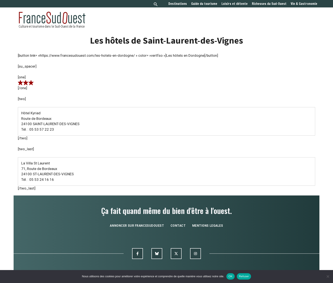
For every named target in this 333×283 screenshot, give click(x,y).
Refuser (244, 276)
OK (231, 276)
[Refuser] (328, 276)
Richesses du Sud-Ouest (269, 4)
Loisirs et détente (235, 4)
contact (178, 225)
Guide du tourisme (204, 4)
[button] (155, 4)
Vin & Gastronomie (304, 4)
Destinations (177, 4)
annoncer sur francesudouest (137, 225)
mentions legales (207, 225)
